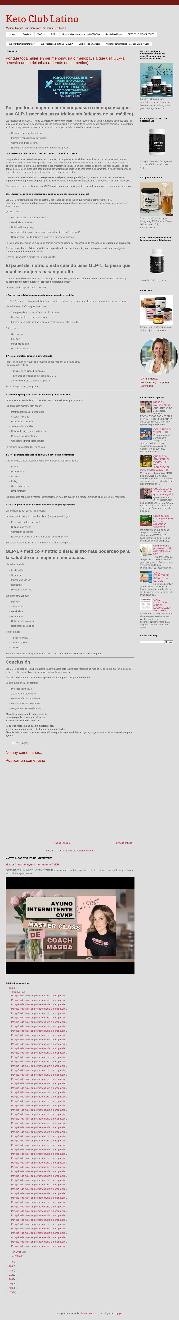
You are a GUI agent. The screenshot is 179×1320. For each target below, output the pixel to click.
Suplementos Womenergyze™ (22, 44)
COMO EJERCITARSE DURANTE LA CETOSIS (161, 576)
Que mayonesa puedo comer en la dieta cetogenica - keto (162, 549)
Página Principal (62, 843)
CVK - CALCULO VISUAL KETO (162, 430)
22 (10, 1270)
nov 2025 (17, 1251)
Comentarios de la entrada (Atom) (77, 850)
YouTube (41, 34)
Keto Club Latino (42, 18)
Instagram (13, 34)
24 (10, 1261)
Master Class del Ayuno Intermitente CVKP (32, 864)
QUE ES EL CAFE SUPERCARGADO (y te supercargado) (163, 492)
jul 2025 (16, 1256)
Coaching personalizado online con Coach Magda (127, 44)
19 (10, 1283)
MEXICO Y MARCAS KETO (161, 403)
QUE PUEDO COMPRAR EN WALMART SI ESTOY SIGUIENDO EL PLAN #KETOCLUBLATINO (154, 463)
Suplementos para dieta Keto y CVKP (57, 44)
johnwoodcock (87, 1313)
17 (10, 1292)
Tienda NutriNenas (114, 34)
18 (10, 1288)
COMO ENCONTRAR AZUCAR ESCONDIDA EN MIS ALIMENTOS (162, 605)
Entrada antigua (124, 843)
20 (10, 1279)
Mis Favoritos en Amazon (89, 44)
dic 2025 (16, 992)
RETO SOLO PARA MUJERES (141, 34)
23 (10, 1266)
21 (10, 1274)
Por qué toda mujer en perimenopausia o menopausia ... (39, 995)
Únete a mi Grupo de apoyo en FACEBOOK (81, 34)
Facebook (27, 34)
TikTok (53, 34)
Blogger (118, 1313)
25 (10, 988)
